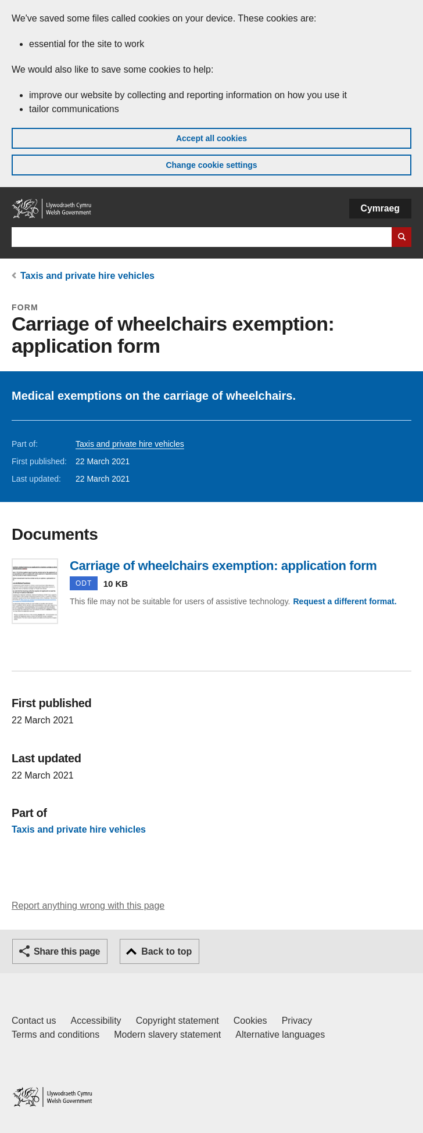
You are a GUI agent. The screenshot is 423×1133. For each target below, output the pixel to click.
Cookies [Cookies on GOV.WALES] (250, 1021)
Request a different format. (344, 601)
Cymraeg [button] (380, 208)
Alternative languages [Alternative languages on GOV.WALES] (280, 1034)
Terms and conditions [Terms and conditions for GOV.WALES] (55, 1034)
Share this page (67, 951)
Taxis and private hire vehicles (87, 276)
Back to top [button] (166, 951)
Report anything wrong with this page (88, 905)
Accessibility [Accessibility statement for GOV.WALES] (95, 1021)
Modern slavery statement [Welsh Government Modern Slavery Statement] (167, 1034)
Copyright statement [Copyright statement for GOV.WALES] (177, 1021)
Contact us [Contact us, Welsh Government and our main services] (34, 1021)
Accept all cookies (211, 138)
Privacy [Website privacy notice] (297, 1021)
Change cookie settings (211, 165)
